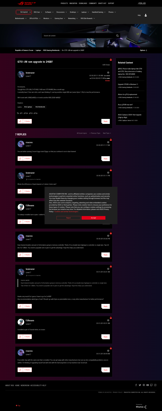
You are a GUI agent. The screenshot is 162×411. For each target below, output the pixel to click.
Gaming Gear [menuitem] (59, 18)
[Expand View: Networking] (77, 18)
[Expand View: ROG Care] (41, 12)
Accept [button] (93, 218)
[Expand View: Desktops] (78, 12)
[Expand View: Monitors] (51, 18)
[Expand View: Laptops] (88, 12)
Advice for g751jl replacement (127, 94)
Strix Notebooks (40, 107)
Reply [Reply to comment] (106, 159)
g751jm (26, 113)
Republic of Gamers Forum (24, 50)
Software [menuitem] (48, 12)
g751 (21, 113)
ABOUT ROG (9, 385)
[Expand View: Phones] (115, 12)
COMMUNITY (93, 3)
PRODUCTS (64, 3)
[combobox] (81, 35)
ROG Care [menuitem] (37, 12)
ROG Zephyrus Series (125, 120)
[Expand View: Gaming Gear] (64, 18)
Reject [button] (68, 218)
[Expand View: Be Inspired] (30, 12)
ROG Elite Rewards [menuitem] (86, 18)
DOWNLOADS (83, 3)
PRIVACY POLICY (118, 392)
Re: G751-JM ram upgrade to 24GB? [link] (73, 50)
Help (139, 15)
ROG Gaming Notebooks (51, 50)
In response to (34, 179)
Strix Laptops (28, 107)
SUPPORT (111, 3)
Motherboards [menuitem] (19, 18)
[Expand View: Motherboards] (26, 18)
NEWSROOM (25, 385)
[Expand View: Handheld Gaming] (105, 12)
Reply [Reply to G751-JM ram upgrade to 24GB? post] (106, 121)
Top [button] (19, 406)
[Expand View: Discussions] (66, 12)
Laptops (38, 50)
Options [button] (142, 50)
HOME (17, 385)
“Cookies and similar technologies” (66, 211)
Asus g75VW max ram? (125, 105)
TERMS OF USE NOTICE (105, 392)
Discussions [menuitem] (61, 12)
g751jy (35, 113)
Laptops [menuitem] (84, 12)
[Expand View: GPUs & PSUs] (40, 18)
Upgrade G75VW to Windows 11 (128, 84)
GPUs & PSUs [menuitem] (34, 18)
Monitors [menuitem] (46, 18)
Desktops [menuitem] (73, 12)
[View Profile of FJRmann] (30, 205)
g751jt (31, 113)
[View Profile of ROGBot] (107, 81)
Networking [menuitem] (71, 18)
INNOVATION (73, 3)
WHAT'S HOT (102, 3)
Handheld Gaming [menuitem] (97, 12)
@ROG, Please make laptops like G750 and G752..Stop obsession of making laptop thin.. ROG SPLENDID (130, 71)
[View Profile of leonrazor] (30, 72)
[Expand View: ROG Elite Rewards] (94, 18)
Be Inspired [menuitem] (24, 12)
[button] (20, 121)
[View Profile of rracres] (29, 142)
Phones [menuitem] (111, 12)
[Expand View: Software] (53, 12)
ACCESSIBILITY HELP (38, 385)
